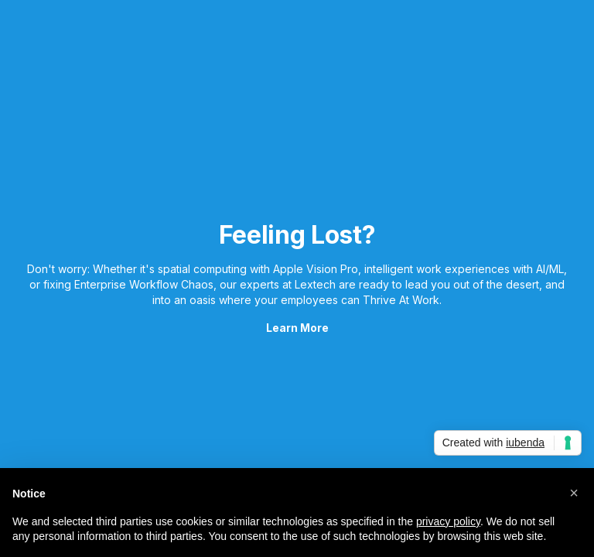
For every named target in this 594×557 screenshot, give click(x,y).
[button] (574, 492)
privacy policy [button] (448, 521)
